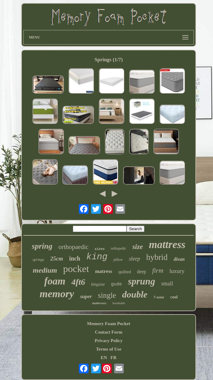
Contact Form (108, 332)
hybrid (157, 257)
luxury (176, 271)
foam (55, 281)
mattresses (99, 303)
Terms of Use (108, 349)
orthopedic (118, 248)
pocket (76, 268)
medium (45, 270)
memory (57, 293)
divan (179, 259)
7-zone (159, 297)
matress (103, 271)
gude (116, 284)
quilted (124, 271)
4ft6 (78, 282)
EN (104, 357)
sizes (100, 249)
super (86, 296)
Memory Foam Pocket (108, 323)
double (134, 294)
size (137, 247)
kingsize (98, 284)
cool (174, 297)
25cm (56, 258)
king (96, 257)
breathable (119, 303)
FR (113, 357)
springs (38, 259)
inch (74, 258)
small (167, 284)
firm (158, 270)
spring (42, 246)
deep (141, 271)
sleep (134, 259)
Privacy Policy (109, 340)
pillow (118, 259)
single (107, 295)
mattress (167, 245)
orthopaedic (74, 247)
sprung (141, 281)
